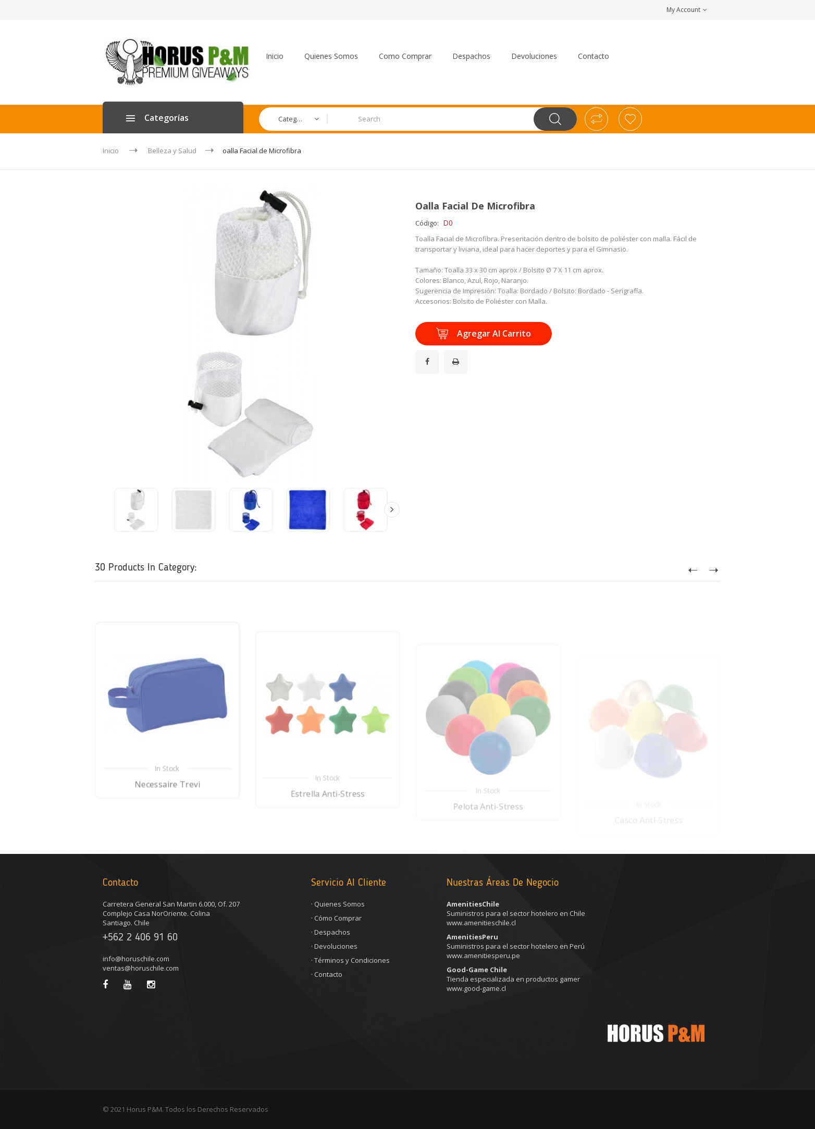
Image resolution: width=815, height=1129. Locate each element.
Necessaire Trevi (167, 815)
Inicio (111, 150)
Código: (427, 223)
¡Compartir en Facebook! (429, 355)
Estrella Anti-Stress (328, 826)
